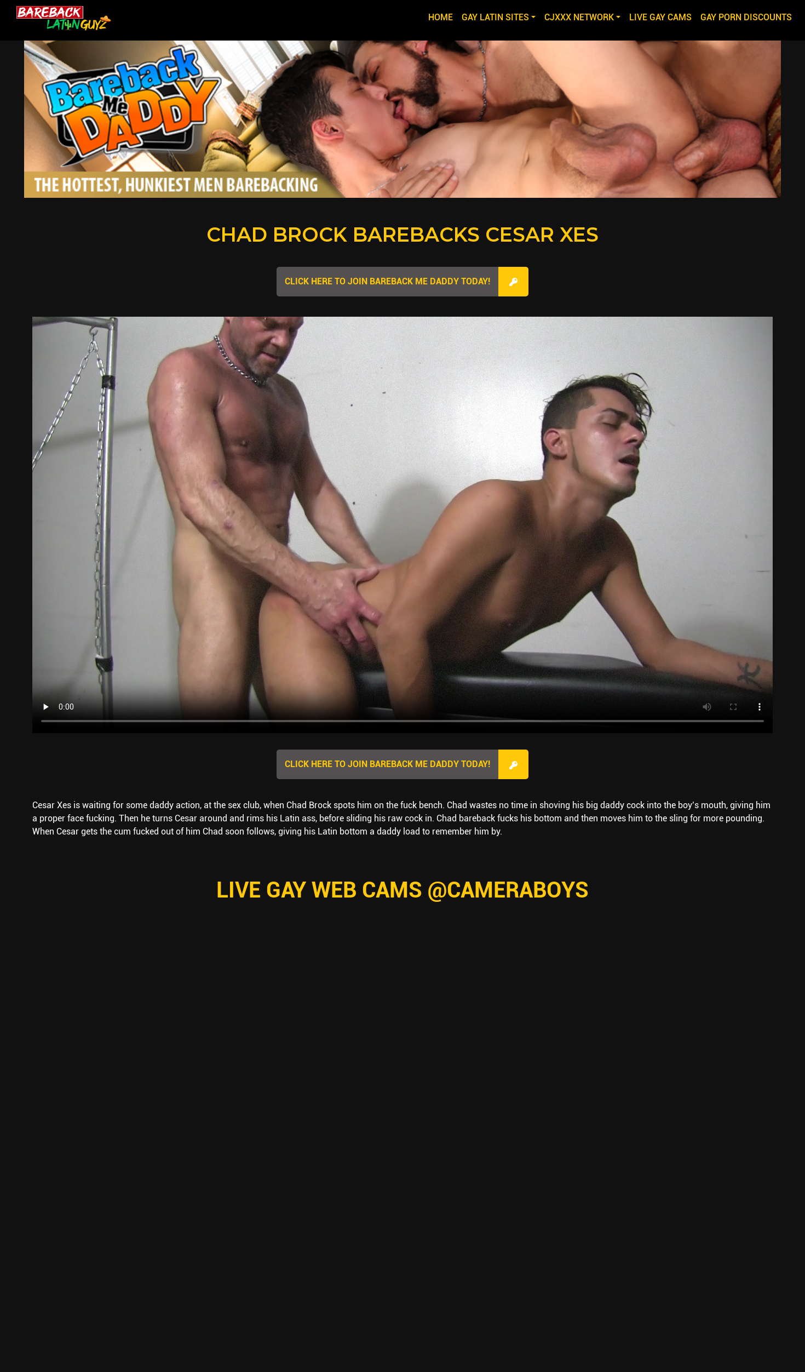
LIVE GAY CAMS (660, 17)
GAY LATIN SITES (495, 17)
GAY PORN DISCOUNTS (746, 17)
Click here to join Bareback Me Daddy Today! (387, 281)
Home (442, 16)
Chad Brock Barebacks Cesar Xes (402, 234)
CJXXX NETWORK (579, 17)
